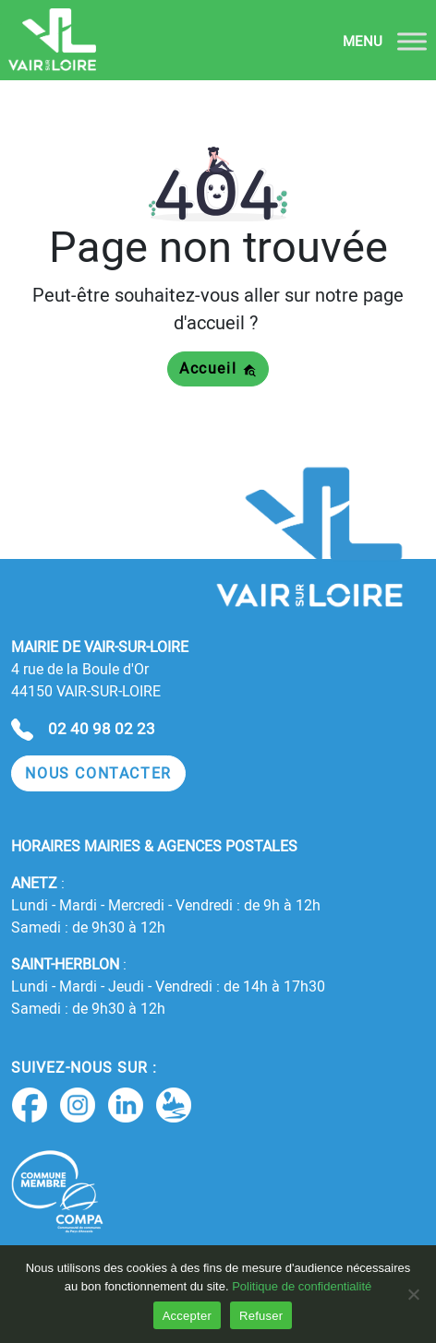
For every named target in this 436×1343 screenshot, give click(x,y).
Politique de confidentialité (301, 1286)
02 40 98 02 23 (101, 728)
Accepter (187, 1316)
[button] (98, 773)
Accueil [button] (218, 368)
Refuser (261, 1316)
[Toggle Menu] (412, 41)
